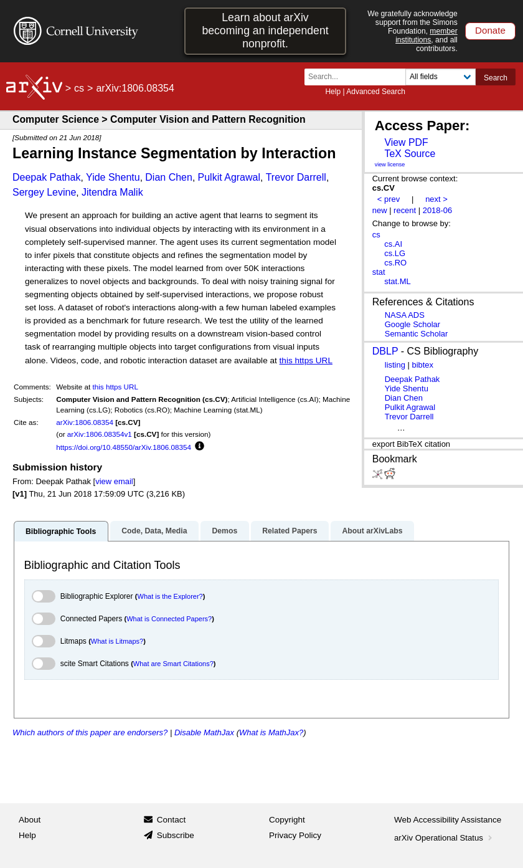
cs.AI (393, 244)
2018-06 (438, 210)
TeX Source (409, 153)
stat (378, 272)
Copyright (287, 819)
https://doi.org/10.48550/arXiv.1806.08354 (123, 447)
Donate (490, 30)
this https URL (306, 360)
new (379, 210)
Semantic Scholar (416, 333)
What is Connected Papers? (169, 618)
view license (390, 164)
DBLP (385, 351)
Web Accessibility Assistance (447, 819)
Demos (224, 531)
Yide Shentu (113, 177)
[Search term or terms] (358, 77)
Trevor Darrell (296, 177)
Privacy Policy (295, 835)
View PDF (406, 142)
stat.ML (397, 281)
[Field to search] (440, 77)
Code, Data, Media (154, 531)
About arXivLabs (372, 531)
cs (79, 88)
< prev (388, 199)
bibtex (422, 365)
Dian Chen (168, 177)
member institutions (426, 35)
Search (495, 78)
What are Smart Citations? (173, 663)
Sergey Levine (44, 192)
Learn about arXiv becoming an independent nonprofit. (265, 30)
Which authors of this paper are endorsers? (89, 732)
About (29, 819)
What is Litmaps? (117, 641)
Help (333, 91)
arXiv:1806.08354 (84, 422)
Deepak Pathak (46, 177)
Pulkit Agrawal (229, 177)
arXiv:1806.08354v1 (99, 434)
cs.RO (395, 262)
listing (395, 365)
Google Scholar (412, 324)
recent (404, 210)
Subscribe (175, 835)
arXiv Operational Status (444, 837)
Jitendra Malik (112, 192)
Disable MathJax (204, 732)
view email (114, 481)
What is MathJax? (271, 732)
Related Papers (289, 531)
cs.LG (394, 253)
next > (436, 199)
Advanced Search (375, 91)
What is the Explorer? (170, 596)
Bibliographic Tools (61, 531)
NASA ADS (405, 315)
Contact (171, 819)
